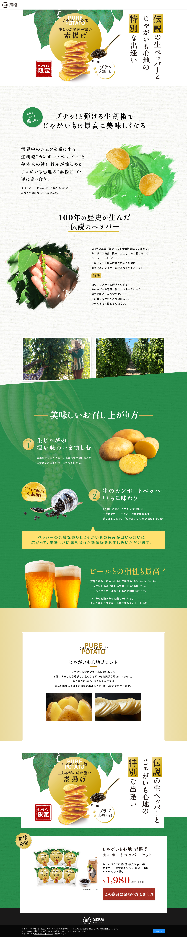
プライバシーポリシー (43, 934)
